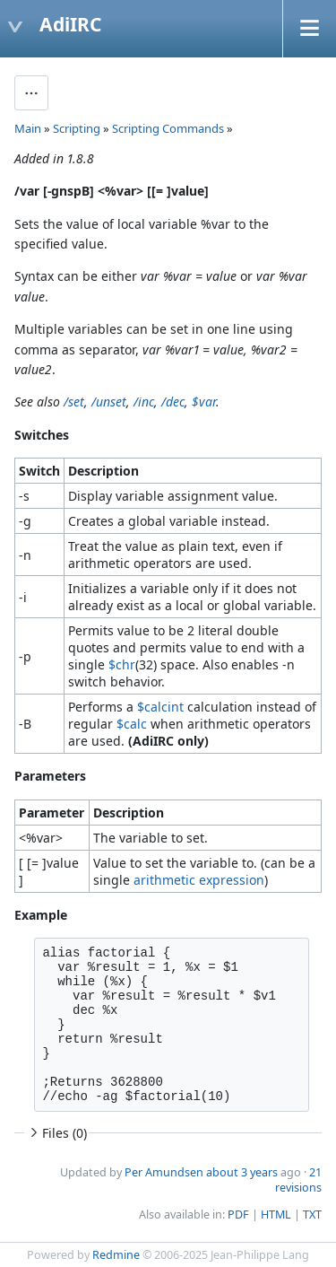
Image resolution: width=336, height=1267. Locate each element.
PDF (238, 1214)
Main (27, 128)
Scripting (76, 128)
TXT (312, 1214)
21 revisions (298, 1180)
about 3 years (242, 1172)
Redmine (116, 1255)
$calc (131, 723)
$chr (121, 664)
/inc (144, 401)
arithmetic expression (199, 879)
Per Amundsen (164, 1172)
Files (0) (56, 1132)
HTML (276, 1214)
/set (74, 401)
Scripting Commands (168, 128)
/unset (108, 401)
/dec (173, 401)
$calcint (160, 706)
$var (204, 401)
